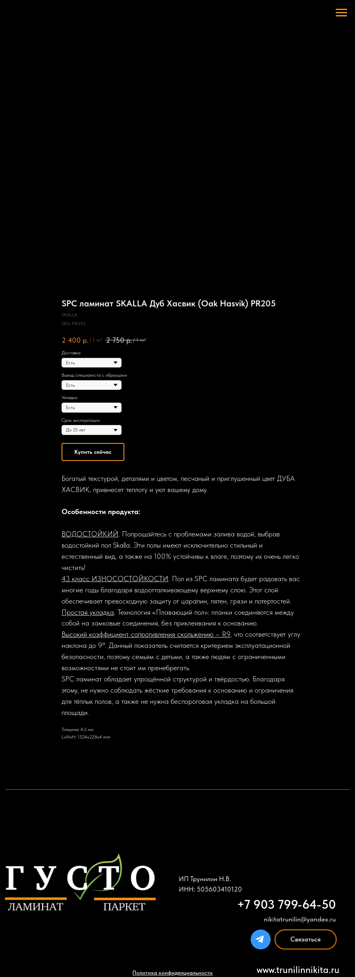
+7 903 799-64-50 (286, 904)
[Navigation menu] (341, 13)
